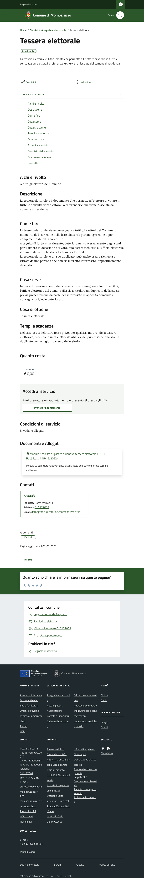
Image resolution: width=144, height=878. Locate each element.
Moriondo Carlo (55, 816)
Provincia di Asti (55, 749)
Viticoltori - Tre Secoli (58, 801)
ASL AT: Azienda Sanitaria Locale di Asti (58, 762)
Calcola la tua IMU (57, 754)
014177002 (42, 507)
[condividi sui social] (28, 82)
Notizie (104, 695)
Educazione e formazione (85, 697)
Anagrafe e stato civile (53, 30)
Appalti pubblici (55, 705)
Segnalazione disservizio (85, 783)
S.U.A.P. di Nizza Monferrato (58, 777)
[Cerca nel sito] (119, 15)
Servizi (34, 30)
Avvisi (104, 700)
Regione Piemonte (28, 4)
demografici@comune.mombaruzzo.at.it (55, 512)
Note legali (80, 754)
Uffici (22, 731)
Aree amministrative (31, 695)
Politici (23, 726)
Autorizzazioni (54, 711)
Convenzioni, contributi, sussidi (85, 723)
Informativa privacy (84, 749)
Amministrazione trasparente (85, 771)
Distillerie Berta (55, 796)
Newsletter (107, 753)
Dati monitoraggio (29, 865)
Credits (80, 865)
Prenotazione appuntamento (85, 791)
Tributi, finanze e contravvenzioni (85, 713)
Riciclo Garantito (56, 770)
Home (23, 30)
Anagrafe (29, 495)
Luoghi (104, 722)
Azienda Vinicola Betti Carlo (58, 808)
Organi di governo (29, 711)
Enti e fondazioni (29, 705)
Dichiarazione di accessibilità (85, 762)
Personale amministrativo (31, 718)
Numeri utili (26, 822)
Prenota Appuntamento (47, 408)
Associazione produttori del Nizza (58, 787)
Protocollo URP (28, 811)
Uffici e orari (26, 816)
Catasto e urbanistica (58, 716)
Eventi (104, 727)
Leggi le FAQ (80, 777)
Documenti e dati (29, 700)
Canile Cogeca (54, 822)
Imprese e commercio (85, 705)
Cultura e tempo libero (58, 723)
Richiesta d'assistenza (85, 799)
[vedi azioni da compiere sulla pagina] (83, 82)
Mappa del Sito (107, 865)
